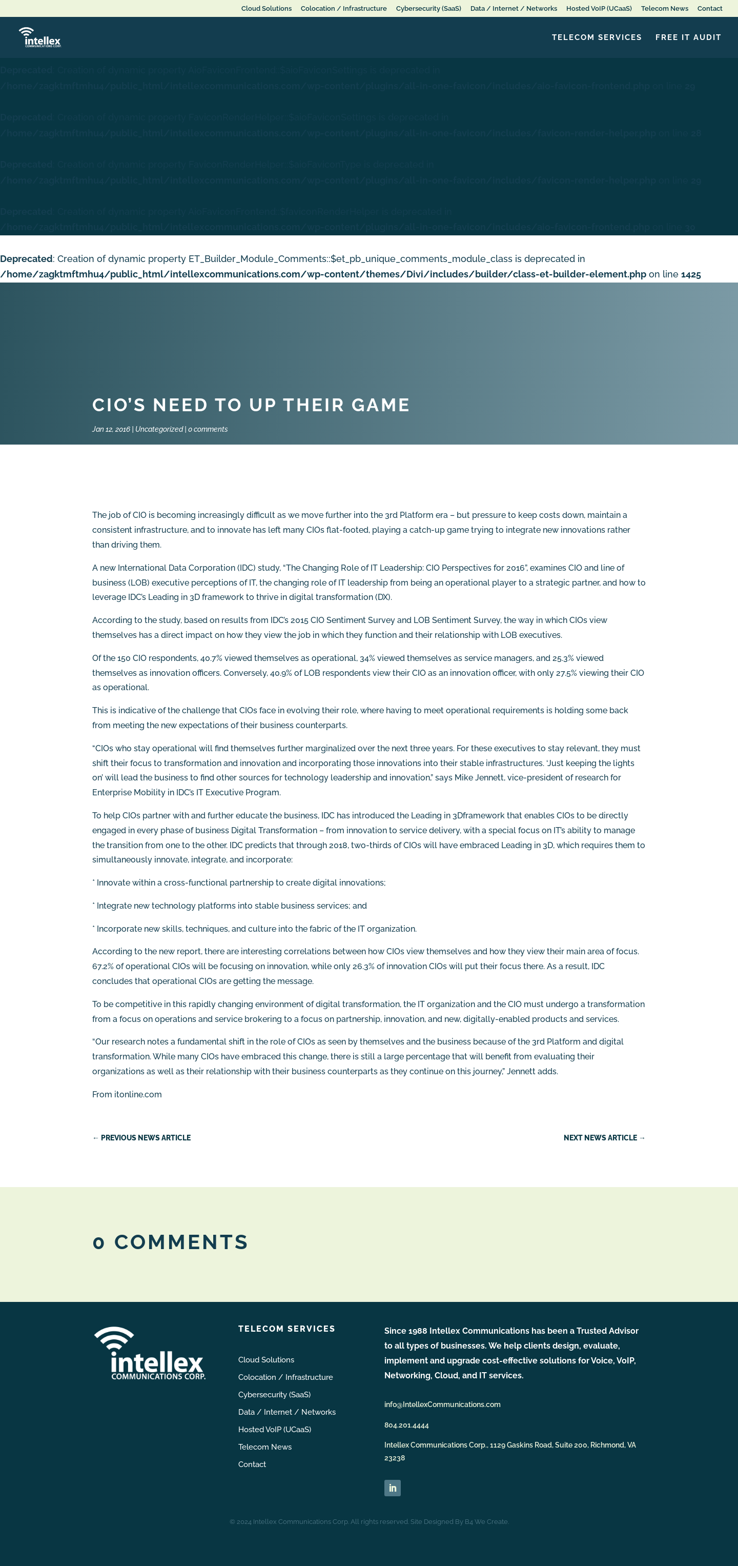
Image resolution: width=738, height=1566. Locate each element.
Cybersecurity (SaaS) (428, 8)
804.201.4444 (406, 1425)
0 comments (208, 429)
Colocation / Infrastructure (344, 8)
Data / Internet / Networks (513, 8)
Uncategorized (159, 429)
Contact (710, 8)
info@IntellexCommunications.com (442, 1404)
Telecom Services (597, 38)
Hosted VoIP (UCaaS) (599, 8)
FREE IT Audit (688, 38)
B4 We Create (486, 1521)
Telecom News (664, 8)
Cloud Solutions (266, 8)
